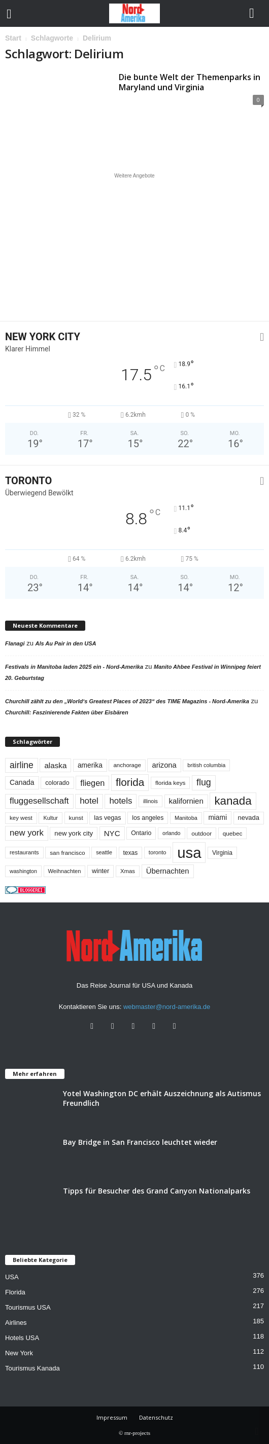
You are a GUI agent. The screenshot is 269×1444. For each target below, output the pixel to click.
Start (13, 38)
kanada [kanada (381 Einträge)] (232, 801)
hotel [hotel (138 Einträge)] (89, 801)
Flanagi (15, 643)
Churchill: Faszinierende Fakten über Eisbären (66, 712)
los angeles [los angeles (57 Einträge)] (147, 817)
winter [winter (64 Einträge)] (100, 871)
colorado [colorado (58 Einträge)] (57, 782)
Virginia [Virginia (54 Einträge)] (222, 852)
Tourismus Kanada (32, 1368)
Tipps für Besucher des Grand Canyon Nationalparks (156, 1191)
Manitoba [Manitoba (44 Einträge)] (186, 818)
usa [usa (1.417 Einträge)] (189, 852)
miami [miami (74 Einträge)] (217, 817)
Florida (15, 1292)
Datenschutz (156, 1417)
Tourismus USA (28, 1307)
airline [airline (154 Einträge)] (21, 765)
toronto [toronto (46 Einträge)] (157, 852)
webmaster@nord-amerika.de (166, 1006)
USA (12, 1277)
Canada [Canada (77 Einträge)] (22, 782)
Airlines (16, 1322)
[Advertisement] (134, 247)
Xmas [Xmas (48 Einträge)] (127, 871)
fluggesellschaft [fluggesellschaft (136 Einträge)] (39, 801)
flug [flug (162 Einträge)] (203, 782)
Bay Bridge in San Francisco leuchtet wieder (140, 1142)
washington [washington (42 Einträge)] (23, 871)
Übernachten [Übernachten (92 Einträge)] (167, 871)
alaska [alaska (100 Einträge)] (55, 765)
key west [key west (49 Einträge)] (21, 818)
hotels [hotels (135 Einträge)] (120, 801)
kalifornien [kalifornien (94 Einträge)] (186, 801)
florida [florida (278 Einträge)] (130, 782)
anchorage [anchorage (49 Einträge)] (127, 765)
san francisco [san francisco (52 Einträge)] (67, 852)
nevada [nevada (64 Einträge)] (248, 817)
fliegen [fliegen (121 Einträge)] (92, 782)
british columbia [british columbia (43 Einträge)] (206, 765)
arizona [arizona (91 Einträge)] (164, 765)
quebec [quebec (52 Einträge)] (233, 833)
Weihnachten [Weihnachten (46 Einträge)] (64, 871)
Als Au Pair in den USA (65, 643)
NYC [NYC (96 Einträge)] (112, 833)
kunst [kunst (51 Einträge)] (76, 817)
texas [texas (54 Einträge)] (130, 852)
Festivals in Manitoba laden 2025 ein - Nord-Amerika (74, 667)
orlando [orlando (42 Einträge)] (171, 833)
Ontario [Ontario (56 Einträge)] (141, 833)
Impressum (111, 1417)
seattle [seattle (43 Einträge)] (104, 852)
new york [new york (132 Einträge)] (27, 833)
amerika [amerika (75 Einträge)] (90, 765)
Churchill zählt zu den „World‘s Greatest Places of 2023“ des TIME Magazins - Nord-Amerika (127, 701)
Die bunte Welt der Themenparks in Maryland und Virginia (189, 82)
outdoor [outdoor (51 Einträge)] (201, 833)
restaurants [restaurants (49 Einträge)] (24, 852)
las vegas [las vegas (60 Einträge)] (107, 817)
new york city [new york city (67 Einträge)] (73, 833)
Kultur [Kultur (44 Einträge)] (50, 818)
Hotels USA (22, 1338)
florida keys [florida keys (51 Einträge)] (170, 782)
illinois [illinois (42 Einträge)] (150, 801)
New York (19, 1353)
